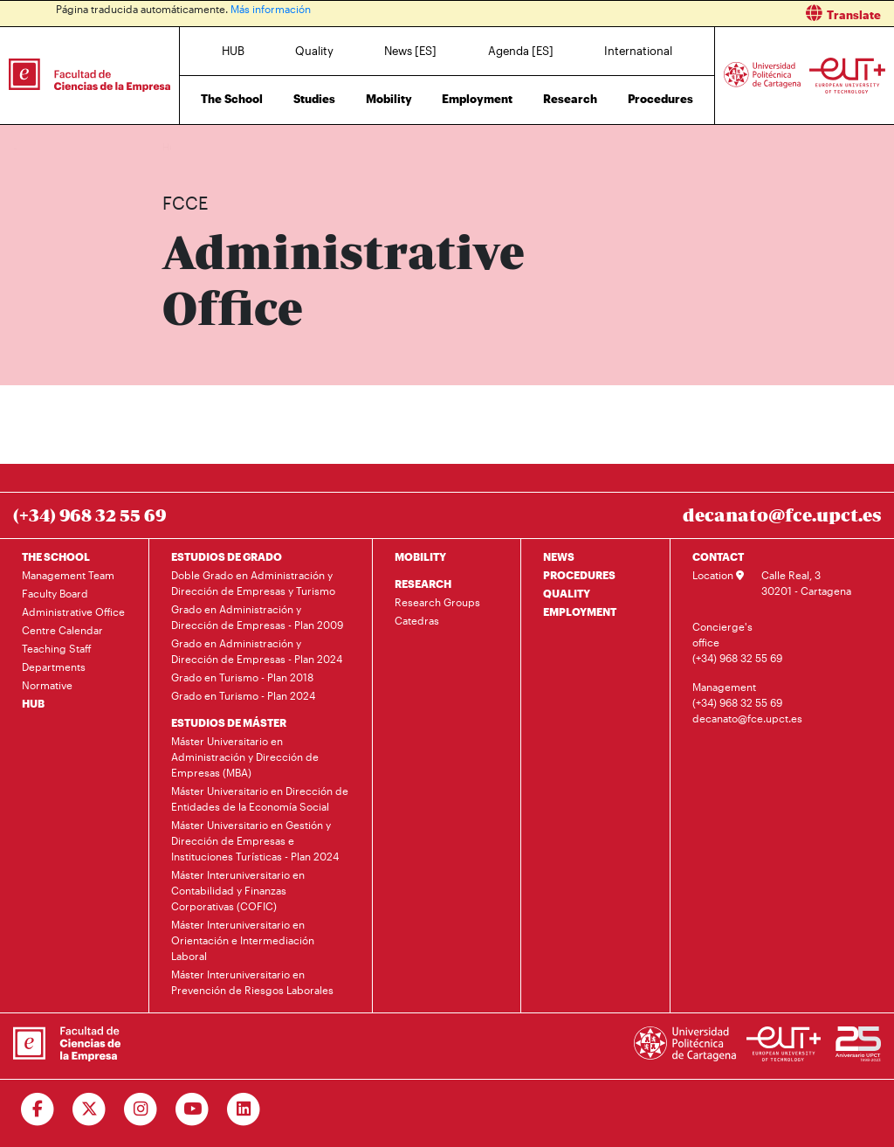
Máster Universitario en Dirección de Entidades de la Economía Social (259, 798)
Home (177, 146)
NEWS (558, 556)
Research (570, 99)
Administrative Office (306, 146)
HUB (233, 51)
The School (232, 99)
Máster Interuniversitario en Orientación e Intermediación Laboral (242, 940)
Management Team (68, 575)
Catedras (417, 620)
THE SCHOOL (56, 556)
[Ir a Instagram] (141, 1109)
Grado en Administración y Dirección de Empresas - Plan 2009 (257, 617)
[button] (677, 13)
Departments (54, 666)
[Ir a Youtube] (192, 1109)
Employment (477, 99)
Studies (314, 99)
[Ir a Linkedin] (244, 1109)
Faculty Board (55, 593)
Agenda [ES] (521, 51)
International (638, 51)
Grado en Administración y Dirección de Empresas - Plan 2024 (256, 651)
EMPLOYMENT (579, 611)
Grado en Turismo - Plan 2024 (243, 695)
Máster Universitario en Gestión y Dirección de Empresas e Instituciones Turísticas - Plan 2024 (255, 840)
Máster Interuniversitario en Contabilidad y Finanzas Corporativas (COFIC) (238, 890)
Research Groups (437, 602)
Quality (314, 51)
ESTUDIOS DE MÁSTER (228, 722)
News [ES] (410, 51)
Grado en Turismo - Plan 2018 (242, 677)
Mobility (389, 99)
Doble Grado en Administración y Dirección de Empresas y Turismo (253, 583)
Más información (270, 9)
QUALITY (566, 593)
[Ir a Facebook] (38, 1109)
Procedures (660, 99)
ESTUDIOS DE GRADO (226, 556)
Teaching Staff (57, 648)
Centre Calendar (62, 630)
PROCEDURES (579, 575)
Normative (47, 685)
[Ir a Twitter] (89, 1109)
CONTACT (718, 556)
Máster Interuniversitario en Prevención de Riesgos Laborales (252, 982)
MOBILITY (420, 556)
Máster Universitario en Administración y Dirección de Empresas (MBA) (245, 756)
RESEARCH (423, 583)
